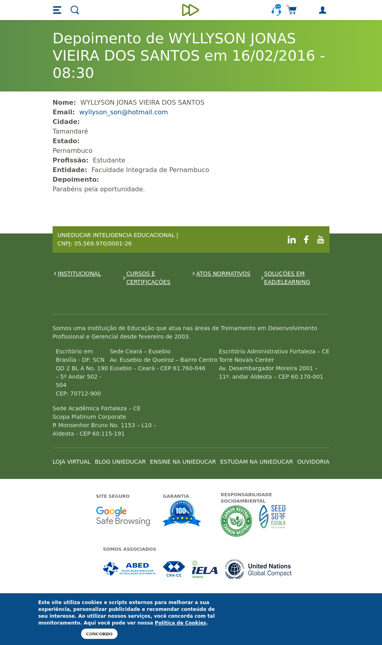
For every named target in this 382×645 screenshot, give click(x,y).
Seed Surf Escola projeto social (272, 521)
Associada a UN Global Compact (258, 569)
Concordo (99, 633)
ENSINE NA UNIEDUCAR (183, 461)
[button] (58, 10)
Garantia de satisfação (182, 514)
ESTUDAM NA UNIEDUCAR (256, 461)
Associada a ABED (129, 569)
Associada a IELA (205, 569)
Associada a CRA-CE (174, 569)
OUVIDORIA (313, 461)
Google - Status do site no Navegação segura (123, 516)
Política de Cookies (180, 623)
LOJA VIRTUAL (72, 461)
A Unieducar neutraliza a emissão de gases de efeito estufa (236, 521)
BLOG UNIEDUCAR (120, 461)
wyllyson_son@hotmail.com (123, 112)
